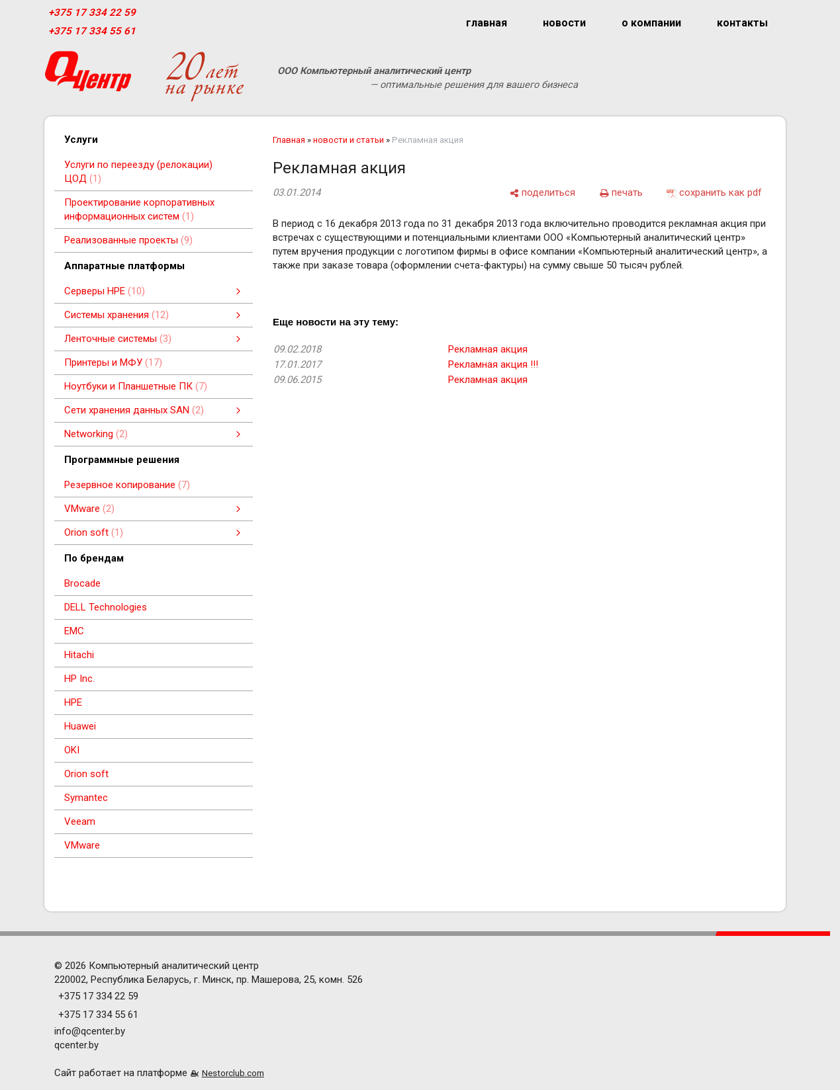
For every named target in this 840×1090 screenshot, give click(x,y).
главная (486, 23)
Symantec (86, 798)
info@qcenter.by (89, 1031)
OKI (71, 750)
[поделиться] (542, 193)
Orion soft (86, 774)
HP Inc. (79, 679)
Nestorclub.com (233, 1073)
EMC (74, 631)
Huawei (80, 726)
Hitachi (79, 655)
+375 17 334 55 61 (92, 31)
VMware (82, 845)
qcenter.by (76, 1045)
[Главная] (88, 76)
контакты (742, 23)
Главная (289, 140)
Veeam (79, 821)
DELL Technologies (105, 607)
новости (564, 23)
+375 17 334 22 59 (92, 13)
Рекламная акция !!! (493, 364)
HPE (73, 702)
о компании (651, 23)
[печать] (620, 193)
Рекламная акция (488, 349)
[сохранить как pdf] (714, 193)
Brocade (82, 583)
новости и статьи (348, 140)
